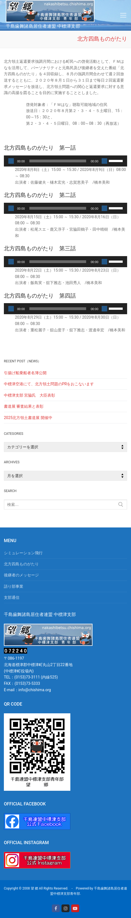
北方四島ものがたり (21, 564)
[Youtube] (75, 908)
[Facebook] (56, 908)
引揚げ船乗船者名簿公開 (25, 373)
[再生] (11, 161)
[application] (65, 161)
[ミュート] (104, 161)
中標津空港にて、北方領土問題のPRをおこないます (49, 384)
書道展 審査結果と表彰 (23, 406)
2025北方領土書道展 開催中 (28, 417)
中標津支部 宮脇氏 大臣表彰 (29, 395)
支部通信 (11, 597)
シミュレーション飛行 (23, 553)
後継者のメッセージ (21, 575)
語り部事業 (13, 586)
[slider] (57, 161)
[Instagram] (65, 908)
